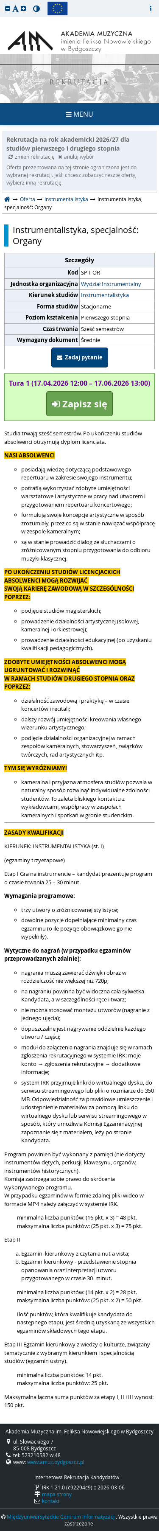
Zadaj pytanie (80, 357)
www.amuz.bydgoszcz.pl (55, 1461)
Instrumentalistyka (66, 199)
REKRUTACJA (79, 83)
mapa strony (57, 1494)
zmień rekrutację (32, 156)
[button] (7, 8)
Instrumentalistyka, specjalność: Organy (76, 235)
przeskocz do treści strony (2, 2)
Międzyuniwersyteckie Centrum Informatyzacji (61, 1516)
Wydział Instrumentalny (111, 284)
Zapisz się (79, 403)
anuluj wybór (76, 156)
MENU (79, 114)
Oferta (27, 199)
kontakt (50, 1500)
